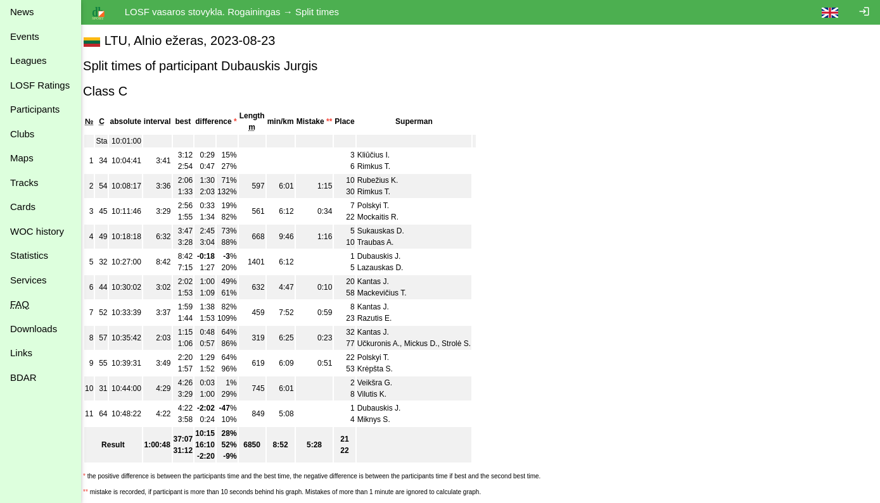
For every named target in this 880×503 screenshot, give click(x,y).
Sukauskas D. (389, 231)
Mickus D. (429, 343)
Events (24, 36)
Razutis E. (383, 318)
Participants (35, 109)
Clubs (22, 133)
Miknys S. (382, 419)
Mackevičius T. (390, 293)
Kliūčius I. (382, 155)
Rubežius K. (386, 180)
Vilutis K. (380, 394)
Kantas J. (381, 281)
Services (28, 280)
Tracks (24, 182)
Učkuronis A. (387, 343)
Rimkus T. (382, 166)
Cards (22, 206)
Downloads (33, 328)
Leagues (28, 60)
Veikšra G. (383, 382)
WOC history (37, 231)
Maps (22, 157)
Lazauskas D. (389, 267)
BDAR (23, 377)
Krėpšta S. (383, 368)
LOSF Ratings (40, 85)
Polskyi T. (381, 205)
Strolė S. (464, 343)
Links (21, 352)
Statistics (29, 255)
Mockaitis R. (386, 217)
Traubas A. (384, 242)
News (22, 11)
